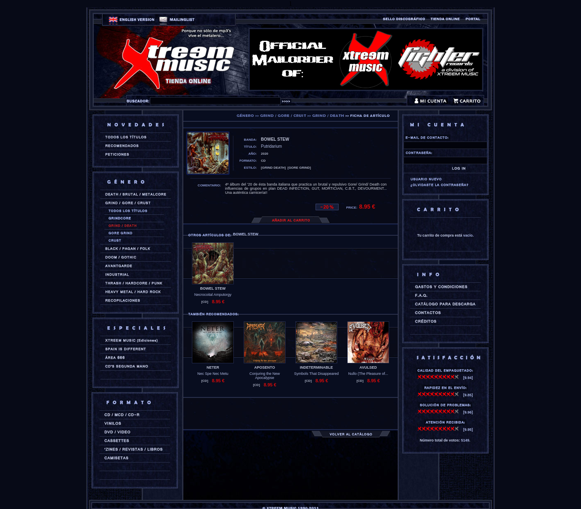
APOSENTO (264, 367)
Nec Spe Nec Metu (212, 374)
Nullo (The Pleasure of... (368, 374)
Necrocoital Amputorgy (213, 295)
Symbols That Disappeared (316, 374)
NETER (213, 367)
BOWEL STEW (213, 288)
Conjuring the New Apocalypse (264, 376)
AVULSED (368, 367)
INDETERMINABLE (316, 367)
